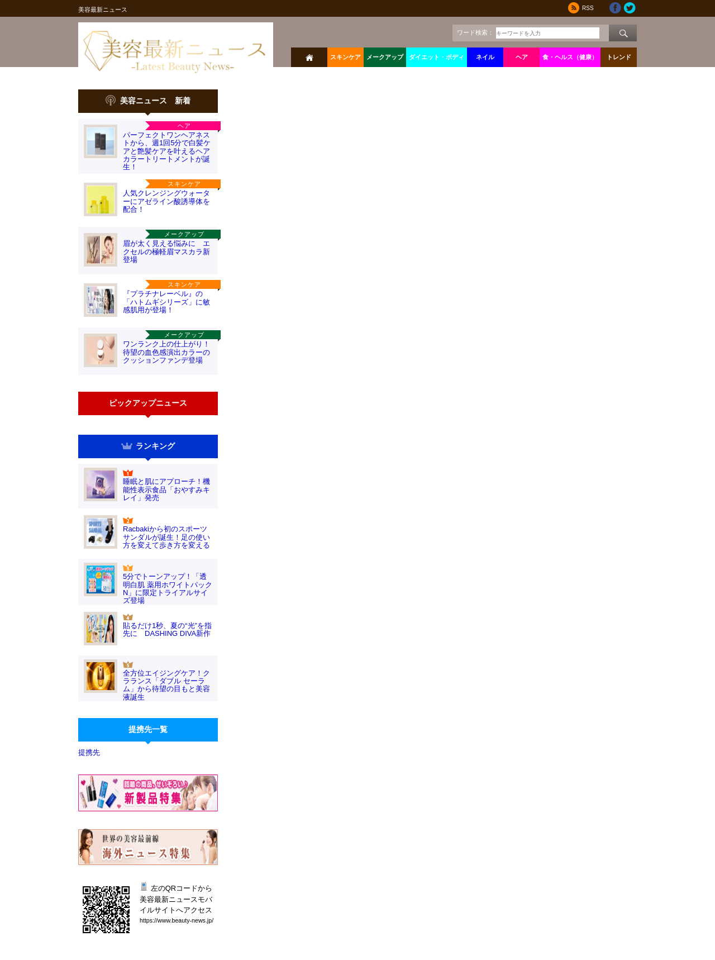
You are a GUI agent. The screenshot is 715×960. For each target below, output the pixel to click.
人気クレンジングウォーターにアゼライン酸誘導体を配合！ (166, 201)
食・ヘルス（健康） (570, 57)
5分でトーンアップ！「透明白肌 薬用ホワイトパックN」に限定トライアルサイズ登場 (167, 588)
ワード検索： (475, 32)
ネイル (485, 57)
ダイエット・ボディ (436, 57)
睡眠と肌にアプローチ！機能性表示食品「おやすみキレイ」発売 (166, 489)
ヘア (522, 57)
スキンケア (345, 57)
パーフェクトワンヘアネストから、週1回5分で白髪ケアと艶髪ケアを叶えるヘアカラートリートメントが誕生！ (167, 151)
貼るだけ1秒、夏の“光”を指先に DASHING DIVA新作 (167, 629)
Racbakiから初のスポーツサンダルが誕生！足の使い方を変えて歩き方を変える (166, 537)
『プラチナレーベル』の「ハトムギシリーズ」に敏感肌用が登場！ (166, 301)
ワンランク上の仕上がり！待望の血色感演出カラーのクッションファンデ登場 (166, 352)
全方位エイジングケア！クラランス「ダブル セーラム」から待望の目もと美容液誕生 (166, 685)
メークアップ (384, 57)
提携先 (89, 752)
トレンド (619, 57)
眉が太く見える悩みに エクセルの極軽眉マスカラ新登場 (166, 251)
